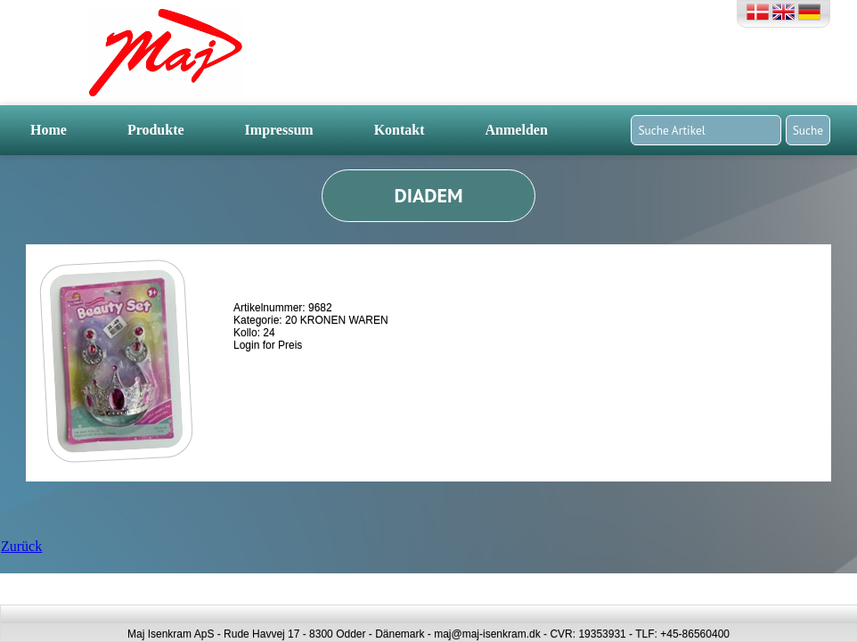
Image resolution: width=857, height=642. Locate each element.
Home (48, 129)
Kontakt (399, 129)
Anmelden (517, 129)
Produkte (155, 129)
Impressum (279, 129)
